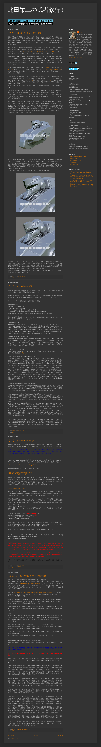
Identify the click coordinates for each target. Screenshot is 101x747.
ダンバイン (40, 51)
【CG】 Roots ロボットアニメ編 (24, 33)
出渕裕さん (49, 69)
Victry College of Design (45, 592)
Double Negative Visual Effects (78, 156)
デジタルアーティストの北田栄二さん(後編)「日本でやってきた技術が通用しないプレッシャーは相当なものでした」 (81, 177)
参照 (23, 353)
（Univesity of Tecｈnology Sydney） (29, 583)
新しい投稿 (11, 735)
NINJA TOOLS (79, 191)
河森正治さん (57, 69)
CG (13, 278)
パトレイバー (54, 51)
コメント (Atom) (15, 738)
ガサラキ (30, 80)
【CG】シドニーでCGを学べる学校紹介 (27, 576)
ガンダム (25, 51)
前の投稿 (60, 735)
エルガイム (32, 51)
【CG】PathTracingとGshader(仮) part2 (20, 474)
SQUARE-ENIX (74, 164)
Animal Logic (73, 162)
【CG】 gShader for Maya (21, 440)
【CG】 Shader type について (17, 488)
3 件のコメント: (26, 729)
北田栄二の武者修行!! (36, 10)
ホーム (36, 735)
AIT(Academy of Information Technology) (25, 592)
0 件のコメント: (26, 430)
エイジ (80, 32)
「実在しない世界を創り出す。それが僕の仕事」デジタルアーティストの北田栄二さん (81, 182)
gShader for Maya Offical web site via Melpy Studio (22, 465)
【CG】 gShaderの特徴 (20, 286)
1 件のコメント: (26, 276)
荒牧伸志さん (48, 67)
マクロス (46, 51)
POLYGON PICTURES (76, 160)
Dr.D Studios (73, 158)
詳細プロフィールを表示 (75, 58)
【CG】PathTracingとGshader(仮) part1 (20, 472)
